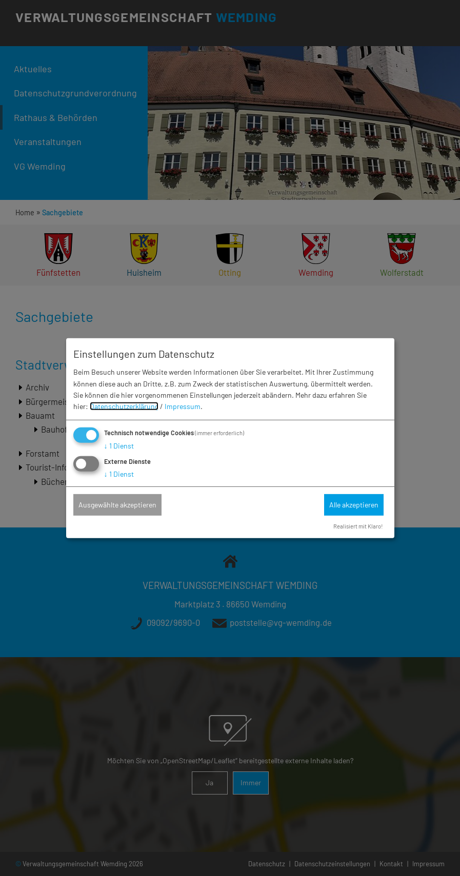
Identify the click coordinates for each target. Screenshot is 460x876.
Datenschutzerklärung (124, 406)
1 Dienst (119, 445)
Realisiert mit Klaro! (358, 526)
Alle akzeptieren (353, 504)
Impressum (183, 406)
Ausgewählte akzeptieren (117, 504)
